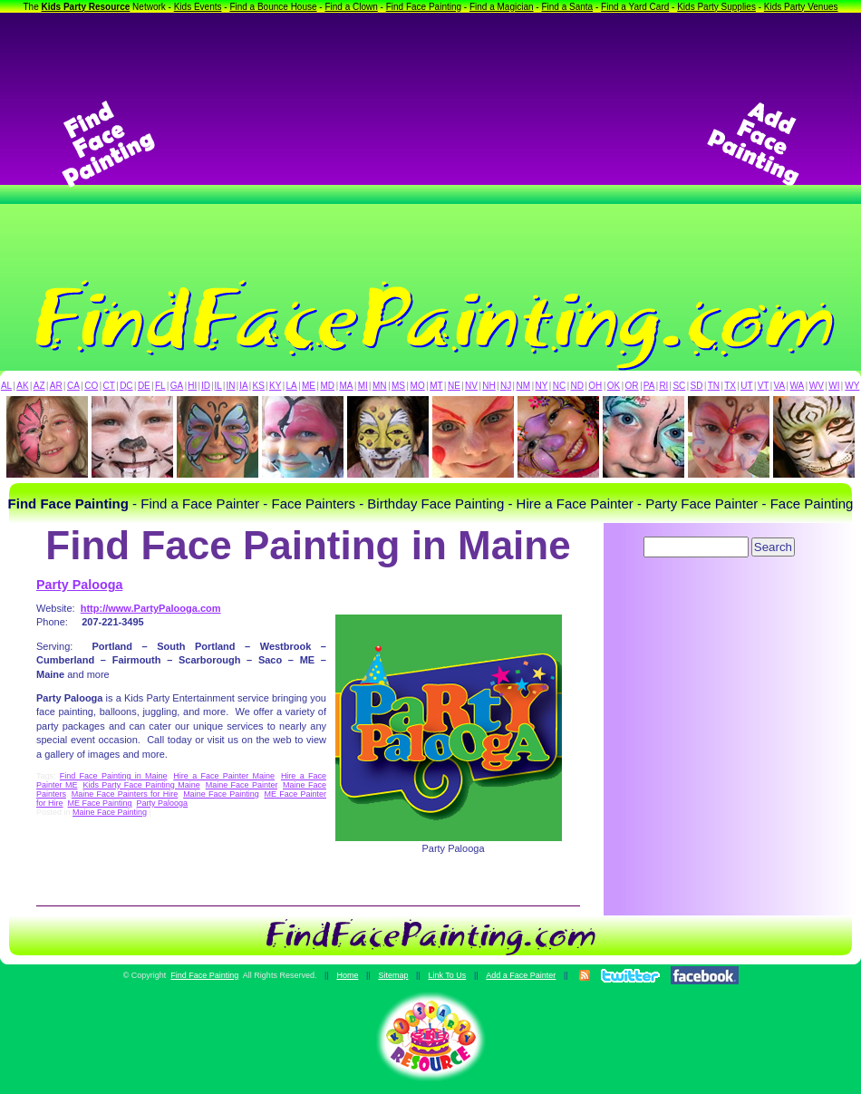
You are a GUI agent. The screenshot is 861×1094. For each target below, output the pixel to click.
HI (192, 386)
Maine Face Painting (221, 794)
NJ (505, 386)
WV (816, 386)
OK (613, 386)
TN (714, 386)
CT (109, 386)
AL (6, 386)
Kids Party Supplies (716, 7)
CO (91, 386)
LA (291, 386)
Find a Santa (567, 7)
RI (663, 386)
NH (488, 386)
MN (379, 386)
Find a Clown (350, 7)
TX (730, 386)
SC (678, 386)
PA (649, 386)
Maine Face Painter (241, 784)
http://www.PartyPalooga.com (151, 608)
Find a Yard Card (635, 7)
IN (230, 386)
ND (577, 386)
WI (833, 386)
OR (632, 386)
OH (595, 386)
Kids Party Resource (86, 7)
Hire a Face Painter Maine (224, 775)
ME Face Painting (100, 803)
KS (259, 386)
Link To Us (447, 975)
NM (524, 386)
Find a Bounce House (272, 7)
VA (780, 386)
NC (559, 386)
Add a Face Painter (521, 975)
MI (363, 386)
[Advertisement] (431, 144)
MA (346, 386)
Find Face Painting (423, 7)
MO (418, 386)
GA (176, 386)
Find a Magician (501, 7)
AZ (39, 386)
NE (454, 386)
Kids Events (198, 7)
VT (763, 386)
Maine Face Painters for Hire (125, 794)
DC (126, 386)
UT (746, 386)
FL (160, 386)
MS (398, 386)
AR (56, 386)
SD (697, 386)
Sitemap (393, 975)
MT (436, 386)
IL (218, 386)
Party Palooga (79, 584)
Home (347, 975)
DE (144, 386)
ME (308, 386)
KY (275, 386)
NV (471, 386)
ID (205, 386)
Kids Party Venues (801, 7)
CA (73, 386)
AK (22, 386)
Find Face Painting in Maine (114, 775)
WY (852, 386)
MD (328, 386)
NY (541, 386)
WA (797, 386)
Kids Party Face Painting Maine (140, 784)
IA (243, 386)
